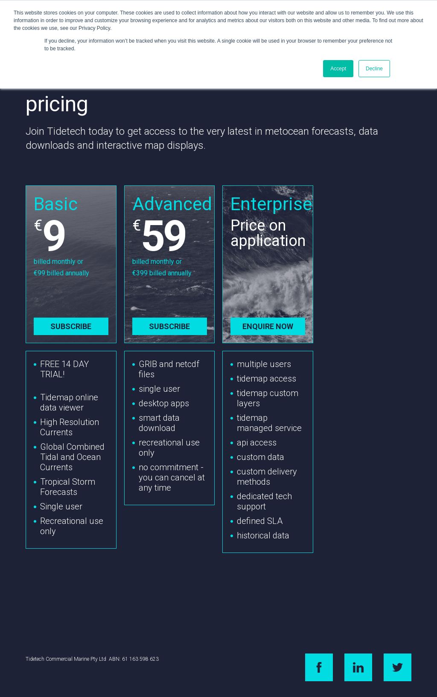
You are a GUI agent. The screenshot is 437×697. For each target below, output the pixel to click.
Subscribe (70, 326)
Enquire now (267, 326)
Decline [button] (374, 69)
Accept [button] (338, 69)
